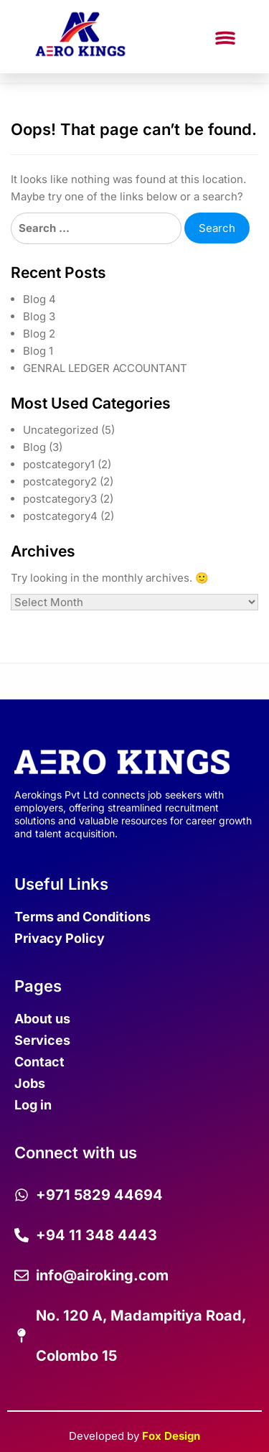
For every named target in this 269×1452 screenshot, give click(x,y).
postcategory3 (60, 499)
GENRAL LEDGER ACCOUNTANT (105, 368)
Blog (34, 447)
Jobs (29, 1083)
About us (42, 1018)
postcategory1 (59, 464)
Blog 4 (39, 299)
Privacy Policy (59, 938)
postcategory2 (60, 481)
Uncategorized (60, 430)
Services (42, 1040)
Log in (33, 1104)
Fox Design (171, 1436)
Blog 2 (39, 333)
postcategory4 (60, 516)
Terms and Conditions (82, 916)
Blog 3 (39, 316)
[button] (225, 39)
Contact (39, 1061)
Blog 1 (38, 351)
